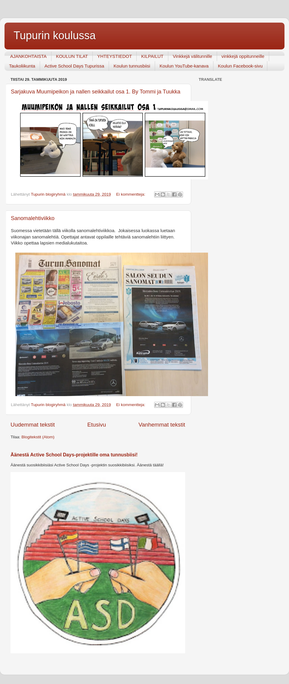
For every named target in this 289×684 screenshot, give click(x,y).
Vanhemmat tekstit (161, 424)
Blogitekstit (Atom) (37, 437)
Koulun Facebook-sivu (240, 65)
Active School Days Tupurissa (74, 65)
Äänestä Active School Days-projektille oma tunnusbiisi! (74, 454)
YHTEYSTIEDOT (114, 56)
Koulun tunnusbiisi (131, 65)
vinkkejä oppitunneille (243, 56)
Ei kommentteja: (131, 194)
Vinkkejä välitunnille (192, 56)
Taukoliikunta (22, 65)
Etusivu (96, 424)
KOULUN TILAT (72, 56)
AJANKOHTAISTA (28, 56)
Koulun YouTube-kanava (184, 65)
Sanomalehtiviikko (32, 218)
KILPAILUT (152, 56)
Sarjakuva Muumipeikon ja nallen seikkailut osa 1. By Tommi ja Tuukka (95, 92)
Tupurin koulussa (55, 35)
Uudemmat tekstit (33, 424)
